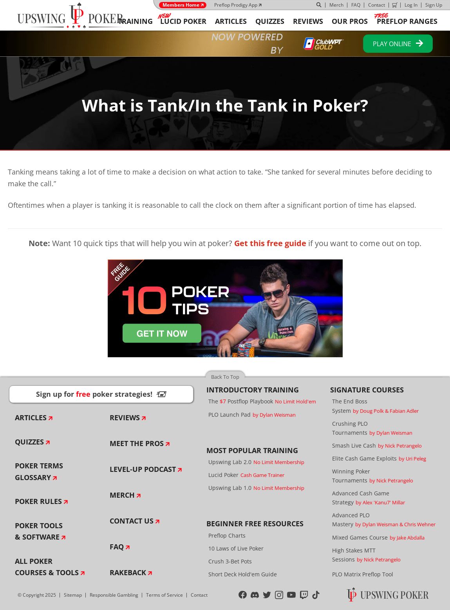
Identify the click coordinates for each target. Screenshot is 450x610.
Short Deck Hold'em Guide (242, 574)
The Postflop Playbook (262, 401)
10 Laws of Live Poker (236, 548)
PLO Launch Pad (252, 414)
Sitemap (73, 595)
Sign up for (101, 394)
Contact (376, 5)
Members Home (181, 5)
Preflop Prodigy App (235, 5)
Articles (31, 417)
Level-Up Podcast (143, 469)
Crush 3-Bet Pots (230, 561)
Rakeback (128, 572)
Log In (411, 5)
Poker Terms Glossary (39, 471)
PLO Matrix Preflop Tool (362, 574)
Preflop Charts (227, 535)
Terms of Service (164, 595)
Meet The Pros (137, 443)
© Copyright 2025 (37, 595)
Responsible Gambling (114, 595)
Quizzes (29, 441)
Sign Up (433, 5)
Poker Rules (38, 501)
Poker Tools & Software (39, 531)
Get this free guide (270, 243)
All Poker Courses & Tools (47, 567)
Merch (336, 5)
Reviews (125, 417)
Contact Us (132, 520)
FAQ (355, 5)
